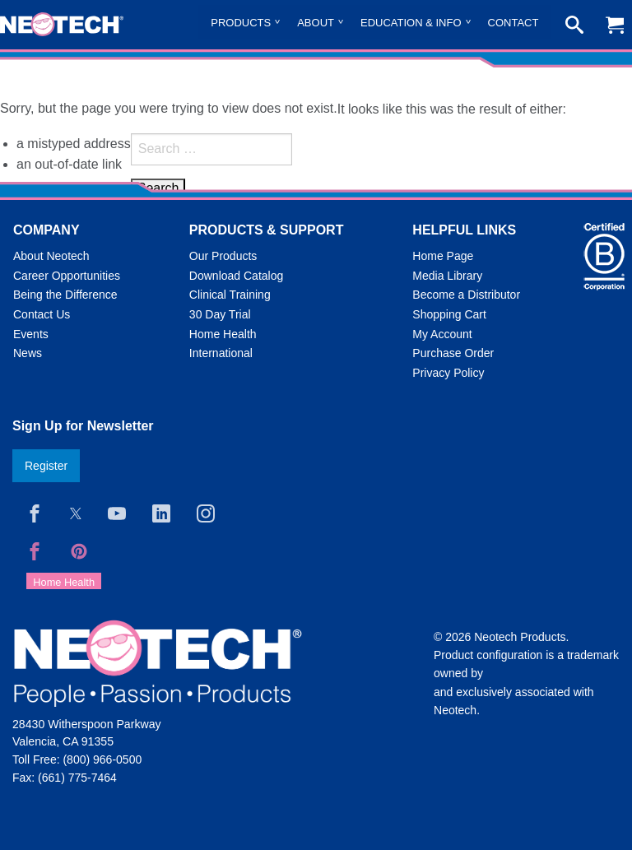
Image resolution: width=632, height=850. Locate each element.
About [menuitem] (315, 22)
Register (46, 465)
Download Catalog (236, 275)
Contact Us (41, 314)
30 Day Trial (220, 314)
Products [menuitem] (241, 22)
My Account (442, 334)
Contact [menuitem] (513, 22)
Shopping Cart (449, 314)
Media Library (447, 275)
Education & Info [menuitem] (411, 22)
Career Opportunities (66, 275)
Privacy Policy (448, 372)
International (221, 353)
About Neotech (51, 255)
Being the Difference (65, 294)
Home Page (442, 255)
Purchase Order (453, 353)
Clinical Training (230, 294)
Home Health (223, 334)
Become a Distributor (466, 294)
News (27, 353)
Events (31, 334)
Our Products (223, 255)
